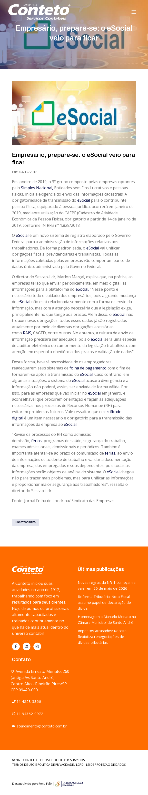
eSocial (83, 200)
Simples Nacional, (37, 187)
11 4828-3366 (26, 701)
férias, (37, 440)
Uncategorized (26, 522)
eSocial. (82, 289)
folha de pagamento (88, 368)
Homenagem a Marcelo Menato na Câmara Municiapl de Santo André (107, 619)
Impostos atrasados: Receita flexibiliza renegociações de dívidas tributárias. (102, 636)
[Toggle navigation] (134, 12)
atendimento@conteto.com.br (39, 726)
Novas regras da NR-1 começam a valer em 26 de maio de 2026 (107, 585)
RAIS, (27, 333)
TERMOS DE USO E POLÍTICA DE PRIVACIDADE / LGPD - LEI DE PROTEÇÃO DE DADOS (69, 765)
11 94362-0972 (27, 713)
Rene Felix (45, 784)
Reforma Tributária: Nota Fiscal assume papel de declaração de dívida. (104, 602)
